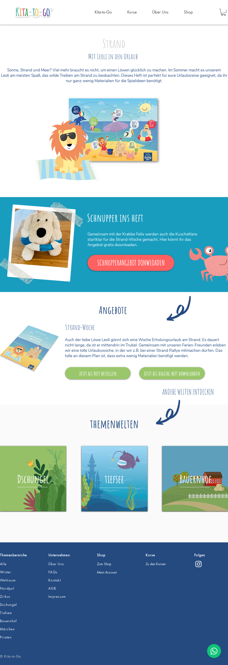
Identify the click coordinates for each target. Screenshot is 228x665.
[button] (223, 12)
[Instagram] (198, 564)
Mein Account (107, 572)
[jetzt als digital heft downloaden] (172, 373)
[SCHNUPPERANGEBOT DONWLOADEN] (130, 263)
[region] (33, 478)
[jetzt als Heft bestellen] (98, 373)
